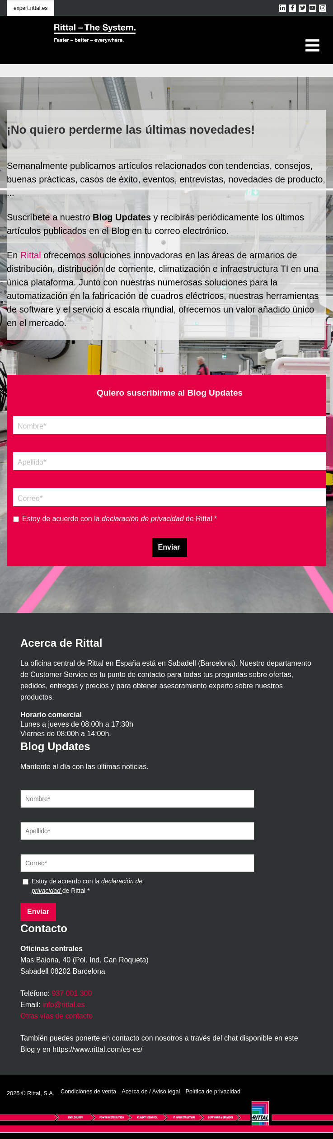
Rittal (30, 255)
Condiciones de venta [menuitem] (88, 1091)
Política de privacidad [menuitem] (212, 1091)
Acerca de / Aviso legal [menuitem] (151, 1091)
